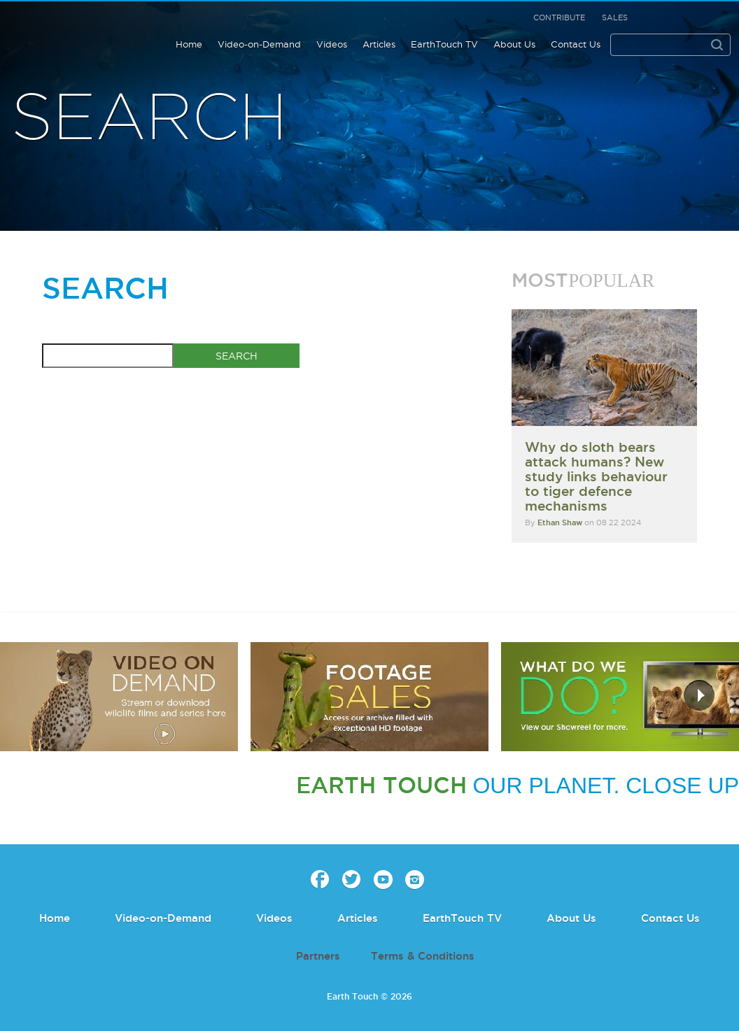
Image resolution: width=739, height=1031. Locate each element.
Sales (615, 17)
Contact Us (575, 44)
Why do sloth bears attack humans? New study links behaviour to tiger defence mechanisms (596, 476)
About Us (514, 44)
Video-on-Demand (259, 44)
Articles (379, 44)
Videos (331, 44)
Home (189, 44)
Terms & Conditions (422, 956)
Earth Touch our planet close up (85, 35)
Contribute (559, 17)
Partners (318, 956)
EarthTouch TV (444, 44)
